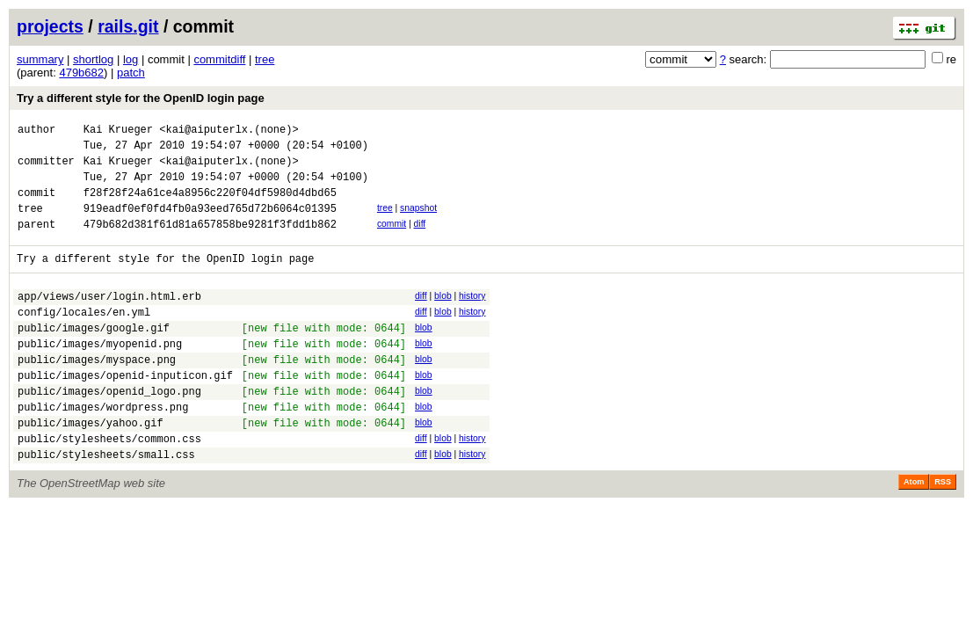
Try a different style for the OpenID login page (141, 98)
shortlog (93, 59)
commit (391, 239)
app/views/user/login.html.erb (109, 319)
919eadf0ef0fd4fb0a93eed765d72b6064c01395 (210, 223)
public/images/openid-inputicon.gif (125, 411)
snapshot (418, 221)
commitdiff (219, 59)
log (130, 59)
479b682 (81, 72)
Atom (914, 532)
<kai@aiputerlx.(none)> (228, 131)
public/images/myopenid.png (100, 374)
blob (443, 317)
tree (264, 59)
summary (40, 59)
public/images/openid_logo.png (109, 430)
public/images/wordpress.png (103, 448)
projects (50, 26)
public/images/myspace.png (97, 393)
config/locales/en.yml (84, 338)
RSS (942, 532)
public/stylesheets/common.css (109, 485)
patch (131, 72)
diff (420, 239)
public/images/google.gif (94, 356)
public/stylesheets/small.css (106, 504)
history (472, 317)
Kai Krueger (118, 131)
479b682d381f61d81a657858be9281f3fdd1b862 (210, 242)
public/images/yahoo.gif (90, 467)
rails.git (128, 26)
